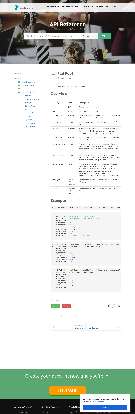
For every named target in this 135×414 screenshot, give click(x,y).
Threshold (83, 38)
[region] (105, 400)
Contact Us (81, 325)
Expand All (17, 82)
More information (97, 399)
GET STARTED (67, 400)
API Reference (72, 38)
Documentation (60, 38)
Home (50, 38)
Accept (105, 404)
